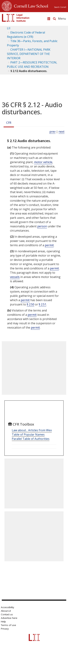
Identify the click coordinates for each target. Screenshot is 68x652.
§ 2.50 (30, 304)
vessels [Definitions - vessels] (15, 277)
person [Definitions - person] (42, 226)
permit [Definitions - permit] (49, 245)
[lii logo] (15, 18)
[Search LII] (54, 18)
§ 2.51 (42, 304)
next (61, 132)
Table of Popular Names (28, 434)
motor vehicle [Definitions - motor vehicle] (43, 162)
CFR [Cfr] (8, 123)
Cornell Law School (30, 5)
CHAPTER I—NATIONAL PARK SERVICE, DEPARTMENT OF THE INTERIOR (28, 54)
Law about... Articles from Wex (32, 430)
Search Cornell (60, 7)
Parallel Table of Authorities (30, 439)
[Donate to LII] (48, 18)
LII (8, 28)
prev (52, 132)
